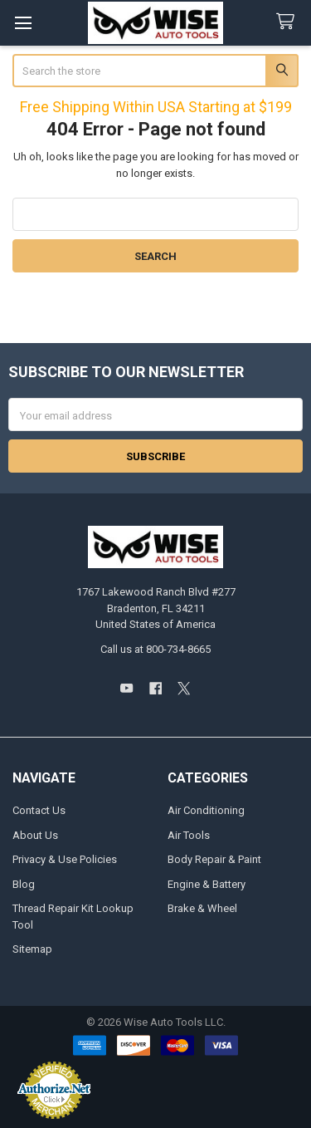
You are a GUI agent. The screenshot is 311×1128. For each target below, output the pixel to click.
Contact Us (39, 810)
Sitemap (32, 949)
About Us (35, 835)
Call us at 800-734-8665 (155, 649)
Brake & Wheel (202, 908)
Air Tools (189, 835)
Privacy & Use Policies (64, 859)
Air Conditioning (206, 810)
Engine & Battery (206, 884)
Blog (23, 884)
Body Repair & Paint (214, 859)
